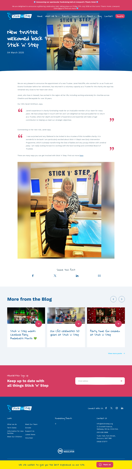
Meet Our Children (14, 437)
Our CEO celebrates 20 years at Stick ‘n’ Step (64, 332)
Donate (120, 16)
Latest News (30, 434)
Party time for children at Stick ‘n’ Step (105, 332)
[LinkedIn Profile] (122, 409)
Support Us (77, 16)
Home (39, 16)
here (60, 8)
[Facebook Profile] (106, 409)
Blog (100, 16)
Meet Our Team (31, 424)
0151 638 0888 (102, 432)
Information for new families (15, 432)
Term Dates (11, 428)
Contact (108, 16)
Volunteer (29, 438)
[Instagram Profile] (117, 409)
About (90, 16)
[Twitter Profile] (111, 409)
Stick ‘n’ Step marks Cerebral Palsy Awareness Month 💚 (23, 334)
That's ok (105, 464)
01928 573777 (102, 442)
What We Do (51, 16)
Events (65, 16)
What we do (12, 424)
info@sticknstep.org (105, 424)
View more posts (116, 353)
